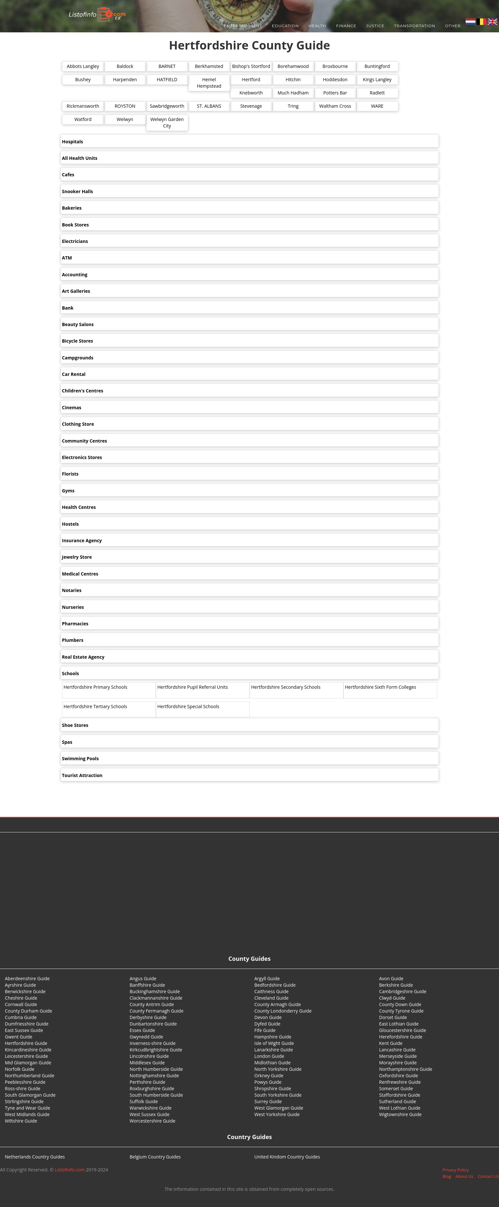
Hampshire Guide (273, 1037)
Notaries (71, 590)
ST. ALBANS (209, 106)
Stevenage (251, 106)
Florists (70, 474)
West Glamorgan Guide (279, 1108)
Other (453, 25)
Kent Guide (390, 1043)
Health (317, 25)
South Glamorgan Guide (30, 1095)
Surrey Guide (268, 1101)
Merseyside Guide (398, 1056)
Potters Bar (335, 93)
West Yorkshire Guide (277, 1114)
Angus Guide (143, 978)
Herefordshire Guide (400, 1037)
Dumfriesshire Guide (27, 1024)
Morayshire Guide (398, 1062)
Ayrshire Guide (20, 985)
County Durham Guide (28, 1011)
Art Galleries (76, 291)
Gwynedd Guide (146, 1037)
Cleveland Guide (272, 998)
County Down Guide (400, 1004)
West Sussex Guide (149, 1114)
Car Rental (74, 374)
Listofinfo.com (70, 1170)
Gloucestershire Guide (402, 1030)
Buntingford (377, 66)
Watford (83, 119)
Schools (70, 673)
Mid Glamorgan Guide (28, 1062)
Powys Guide (268, 1082)
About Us (464, 1176)
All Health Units (80, 158)
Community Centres (84, 441)
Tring (293, 106)
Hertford (251, 79)
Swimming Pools (80, 758)
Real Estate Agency (83, 657)
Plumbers (72, 640)
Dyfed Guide (268, 1024)
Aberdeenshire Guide (27, 978)
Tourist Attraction (82, 775)
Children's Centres (82, 391)
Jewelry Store (77, 557)
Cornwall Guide (21, 1004)
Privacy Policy (455, 1170)
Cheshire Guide (21, 998)
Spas (67, 742)
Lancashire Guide (397, 1050)
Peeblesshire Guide (25, 1082)
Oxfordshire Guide (398, 1075)
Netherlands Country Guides (35, 1157)
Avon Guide (391, 978)
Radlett (377, 93)
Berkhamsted (209, 66)
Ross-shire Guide (22, 1088)
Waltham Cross (335, 106)
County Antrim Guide (152, 1004)
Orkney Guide (269, 1075)
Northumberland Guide (29, 1075)
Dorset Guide (393, 1017)
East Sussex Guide (24, 1030)
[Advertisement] (250, 884)
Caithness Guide (272, 991)
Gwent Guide (18, 1037)
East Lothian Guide (398, 1024)
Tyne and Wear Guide (27, 1108)
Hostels (70, 524)
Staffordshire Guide (399, 1095)
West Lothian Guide (399, 1108)
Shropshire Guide (273, 1088)
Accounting (75, 274)
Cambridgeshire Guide (402, 991)
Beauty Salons (78, 324)
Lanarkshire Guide (274, 1050)
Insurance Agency (82, 540)
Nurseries (73, 607)
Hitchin (293, 79)
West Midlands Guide (27, 1114)
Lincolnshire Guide (149, 1056)
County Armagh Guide (278, 1004)
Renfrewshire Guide (400, 1082)
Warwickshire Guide (151, 1108)
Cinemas (71, 407)
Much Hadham (293, 93)
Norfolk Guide (19, 1069)
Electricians (75, 241)
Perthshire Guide (147, 1082)
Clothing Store (78, 424)
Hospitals (72, 141)
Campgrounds (77, 358)
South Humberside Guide (156, 1095)
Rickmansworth (83, 106)
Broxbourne (335, 66)
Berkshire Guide (396, 985)
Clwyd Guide (392, 998)
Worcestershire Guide (153, 1121)
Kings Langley (377, 79)
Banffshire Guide (147, 985)
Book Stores (75, 225)
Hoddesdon (335, 79)
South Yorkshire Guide (278, 1095)
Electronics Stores (82, 457)
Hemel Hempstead (209, 82)
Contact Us (488, 1176)
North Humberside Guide (156, 1069)
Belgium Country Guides (155, 1157)
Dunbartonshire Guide (153, 1024)
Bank (68, 308)
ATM (67, 258)
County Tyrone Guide (401, 1011)
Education (285, 25)
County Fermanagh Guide (157, 1011)
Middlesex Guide (147, 1062)
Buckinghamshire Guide (155, 991)
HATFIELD (167, 79)
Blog (446, 1176)
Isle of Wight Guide (274, 1043)
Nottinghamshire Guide (154, 1075)
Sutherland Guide (397, 1101)
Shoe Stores (75, 725)
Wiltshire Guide (21, 1121)
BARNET (167, 66)
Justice (375, 25)
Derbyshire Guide (148, 1017)
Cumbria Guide (21, 1017)
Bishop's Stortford (251, 66)
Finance (346, 25)
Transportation (415, 25)
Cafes (68, 174)
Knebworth (251, 93)
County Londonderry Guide (283, 1011)
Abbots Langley (83, 66)
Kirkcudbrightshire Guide (156, 1050)
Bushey (83, 79)
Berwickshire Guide (25, 991)
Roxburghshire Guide (152, 1088)
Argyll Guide (267, 978)
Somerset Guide (396, 1088)
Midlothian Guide (273, 1062)
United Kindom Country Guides (287, 1157)
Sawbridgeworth (167, 106)
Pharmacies (75, 623)
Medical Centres (80, 574)
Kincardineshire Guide (28, 1050)
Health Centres (79, 507)
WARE (377, 106)
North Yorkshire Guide (278, 1069)
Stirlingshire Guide (24, 1101)
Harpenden (125, 79)
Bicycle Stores (77, 341)
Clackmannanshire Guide (156, 998)
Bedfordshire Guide (275, 985)
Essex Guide (142, 1030)
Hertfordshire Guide (26, 1043)
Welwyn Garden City (167, 122)
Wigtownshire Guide (400, 1114)
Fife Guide (265, 1030)
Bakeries (72, 208)
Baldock (125, 66)
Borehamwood (293, 66)
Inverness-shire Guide (153, 1043)
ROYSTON (124, 106)
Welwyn (125, 119)
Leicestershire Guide (26, 1056)
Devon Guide (268, 1017)
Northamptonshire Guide (405, 1069)
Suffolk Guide (144, 1101)
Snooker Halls (77, 191)
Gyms (68, 491)
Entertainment (243, 25)
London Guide (269, 1056)
